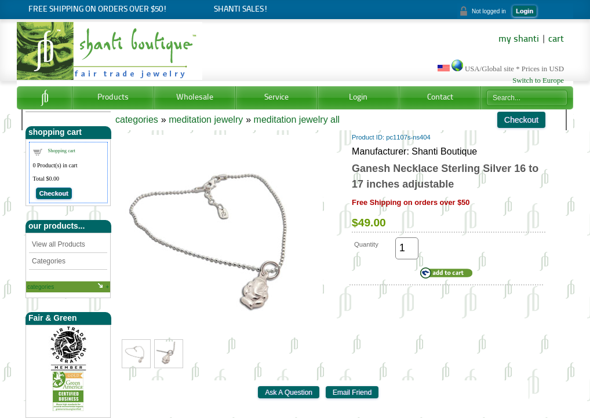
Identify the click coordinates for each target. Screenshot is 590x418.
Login (524, 11)
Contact (440, 97)
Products (113, 97)
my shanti (518, 39)
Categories (48, 261)
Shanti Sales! (241, 9)
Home (44, 97)
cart (556, 39)
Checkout (53, 193)
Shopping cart (61, 150)
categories (40, 287)
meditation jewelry (206, 119)
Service (276, 97)
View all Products (58, 244)
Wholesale (194, 97)
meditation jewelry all (297, 119)
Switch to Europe (538, 80)
